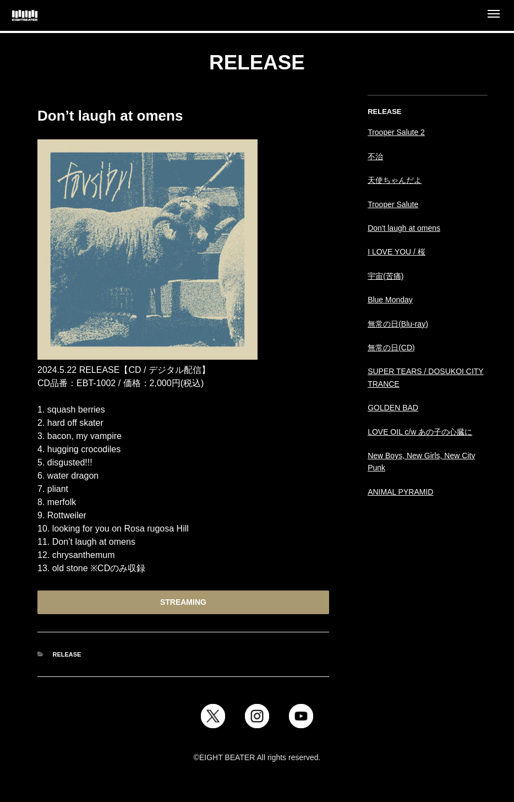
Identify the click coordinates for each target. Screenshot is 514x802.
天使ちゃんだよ (395, 180)
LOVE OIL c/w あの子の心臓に (420, 431)
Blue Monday (390, 299)
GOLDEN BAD (393, 407)
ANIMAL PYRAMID (400, 491)
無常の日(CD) (391, 347)
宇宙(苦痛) (385, 276)
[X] (213, 716)
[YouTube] (301, 716)
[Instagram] (257, 716)
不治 (375, 156)
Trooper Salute (393, 204)
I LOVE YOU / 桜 (396, 251)
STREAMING (183, 602)
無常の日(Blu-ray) (398, 323)
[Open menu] (493, 15)
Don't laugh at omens (404, 228)
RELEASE (67, 654)
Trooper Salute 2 (396, 132)
